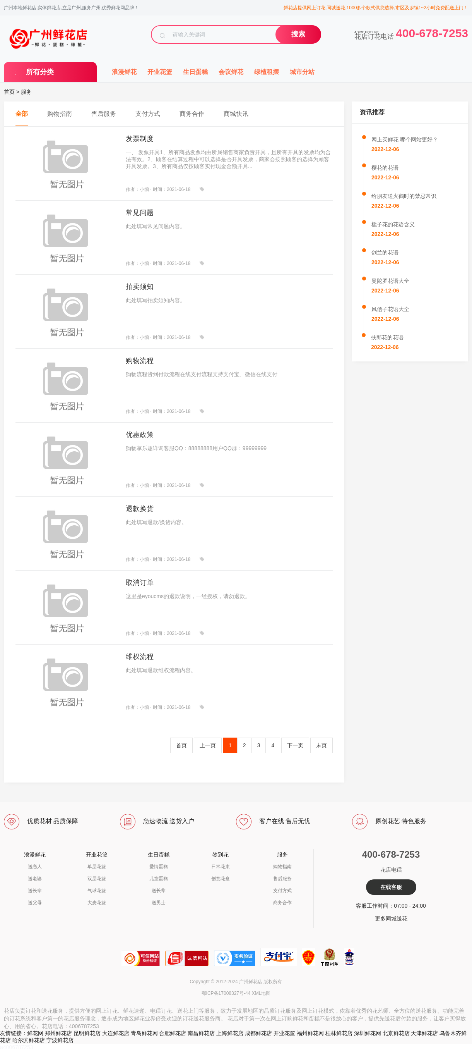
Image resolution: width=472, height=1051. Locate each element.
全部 (21, 113)
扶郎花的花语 (387, 337)
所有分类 (40, 72)
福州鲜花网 (310, 1033)
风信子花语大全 (390, 309)
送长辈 (35, 890)
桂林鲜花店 (338, 1033)
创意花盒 (220, 878)
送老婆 (35, 878)
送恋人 (35, 866)
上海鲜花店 (229, 1033)
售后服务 (103, 113)
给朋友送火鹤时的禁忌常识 (403, 196)
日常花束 (220, 866)
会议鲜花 (231, 72)
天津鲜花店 (424, 1033)
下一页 (295, 745)
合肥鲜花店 (172, 1033)
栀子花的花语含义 (393, 224)
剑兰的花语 (384, 252)
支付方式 (147, 113)
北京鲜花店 (396, 1033)
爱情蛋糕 (158, 866)
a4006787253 (16, 1047)
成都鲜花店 (258, 1033)
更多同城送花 (391, 918)
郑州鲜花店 (58, 1033)
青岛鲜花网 (144, 1033)
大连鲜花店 (115, 1033)
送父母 (35, 902)
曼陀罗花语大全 (390, 281)
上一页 (208, 745)
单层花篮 (96, 866)
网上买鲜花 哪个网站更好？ (404, 139)
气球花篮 (96, 890)
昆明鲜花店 (87, 1033)
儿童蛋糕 (158, 878)
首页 (9, 92)
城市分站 (302, 72)
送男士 (159, 902)
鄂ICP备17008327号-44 (226, 993)
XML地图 (261, 993)
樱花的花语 (384, 168)
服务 (26, 92)
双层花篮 (96, 878)
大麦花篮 (96, 902)
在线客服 (391, 887)
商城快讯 (236, 113)
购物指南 (59, 113)
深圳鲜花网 (367, 1033)
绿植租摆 (266, 72)
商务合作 (192, 113)
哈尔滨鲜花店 (28, 1040)
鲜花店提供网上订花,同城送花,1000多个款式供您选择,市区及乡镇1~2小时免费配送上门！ (376, 7)
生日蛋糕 (195, 72)
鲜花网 (35, 1033)
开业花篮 (159, 72)
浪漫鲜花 (124, 72)
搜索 (298, 34)
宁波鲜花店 (60, 1040)
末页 (321, 745)
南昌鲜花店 (201, 1033)
